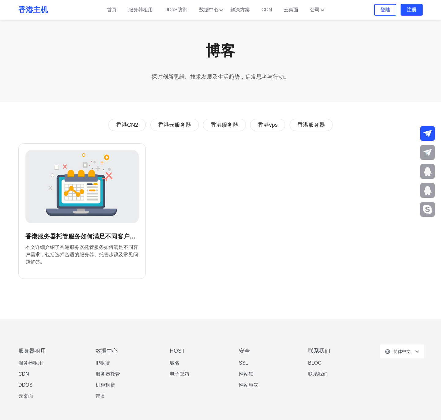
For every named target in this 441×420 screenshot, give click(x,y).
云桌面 (291, 9)
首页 (112, 9)
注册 (412, 9)
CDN (267, 9)
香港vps (267, 125)
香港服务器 (224, 125)
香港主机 (33, 10)
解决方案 (240, 9)
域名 (174, 363)
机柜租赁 (105, 385)
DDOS (25, 385)
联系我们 (318, 374)
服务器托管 (108, 374)
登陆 (385, 9)
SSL (243, 363)
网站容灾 (248, 385)
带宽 (100, 396)
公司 (315, 9)
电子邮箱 (179, 374)
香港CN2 (127, 125)
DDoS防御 (175, 9)
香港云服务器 (174, 125)
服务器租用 (140, 9)
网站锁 (246, 374)
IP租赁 (103, 363)
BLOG (315, 363)
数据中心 (209, 9)
